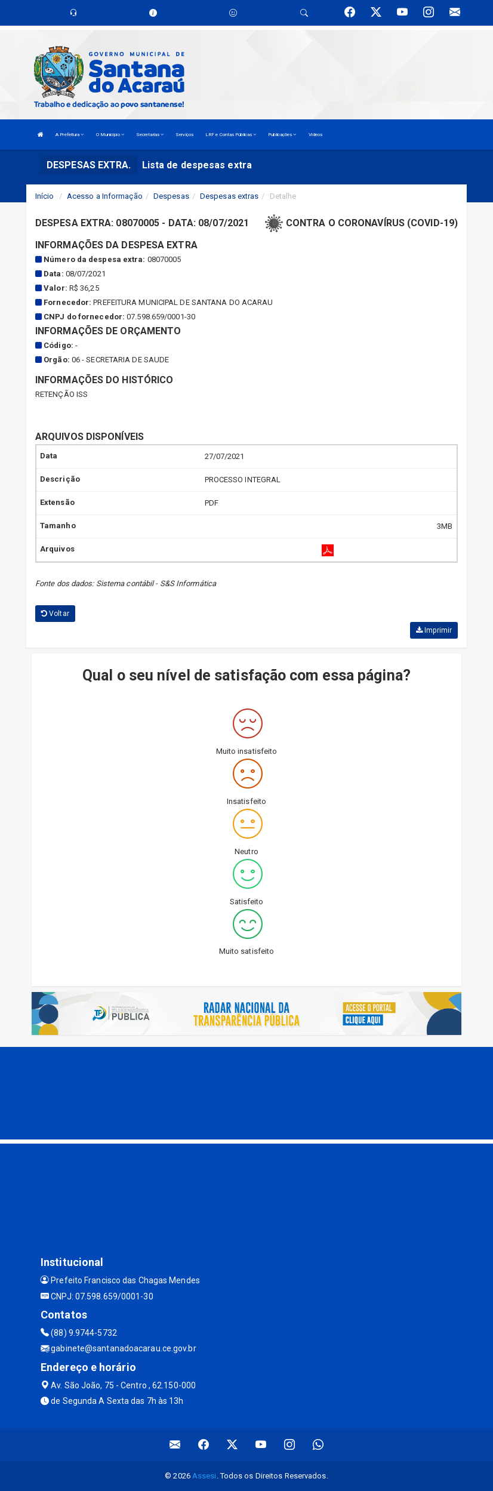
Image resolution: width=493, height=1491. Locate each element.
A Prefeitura (70, 134)
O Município (110, 134)
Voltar (55, 613)
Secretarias (150, 134)
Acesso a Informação (105, 196)
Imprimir (434, 630)
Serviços (184, 134)
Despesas (171, 196)
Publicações (282, 134)
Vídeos (316, 134)
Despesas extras (229, 196)
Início (44, 196)
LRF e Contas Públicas (230, 134)
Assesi (204, 1475)
